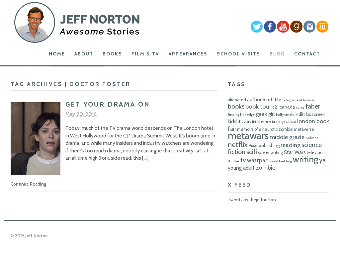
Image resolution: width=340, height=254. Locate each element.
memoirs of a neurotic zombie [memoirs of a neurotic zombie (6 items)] (265, 129)
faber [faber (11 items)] (312, 106)
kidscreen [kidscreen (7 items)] (315, 114)
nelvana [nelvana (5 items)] (311, 138)
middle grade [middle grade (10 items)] (287, 137)
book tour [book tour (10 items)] (258, 106)
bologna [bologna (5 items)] (289, 100)
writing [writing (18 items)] (305, 159)
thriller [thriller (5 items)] (233, 161)
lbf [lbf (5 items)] (254, 122)
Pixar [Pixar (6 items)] (253, 145)
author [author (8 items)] (254, 99)
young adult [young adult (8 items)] (241, 168)
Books (112, 54)
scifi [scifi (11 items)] (251, 152)
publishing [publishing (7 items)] (269, 145)
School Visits (238, 54)
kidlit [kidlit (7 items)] (300, 114)
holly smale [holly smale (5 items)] (285, 115)
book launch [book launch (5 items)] (305, 100)
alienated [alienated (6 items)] (237, 99)
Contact (307, 54)
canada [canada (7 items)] (287, 107)
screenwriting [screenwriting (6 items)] (270, 152)
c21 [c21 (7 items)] (275, 107)
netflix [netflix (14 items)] (238, 144)
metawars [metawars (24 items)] (248, 135)
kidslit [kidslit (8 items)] (234, 121)
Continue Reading (28, 184)
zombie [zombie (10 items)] (265, 167)
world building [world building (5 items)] (281, 161)
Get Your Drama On (107, 104)
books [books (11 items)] (236, 106)
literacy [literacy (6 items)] (264, 121)
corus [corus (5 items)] (300, 107)
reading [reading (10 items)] (290, 145)
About (83, 54)
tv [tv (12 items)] (243, 160)
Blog (277, 54)
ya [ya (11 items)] (322, 160)
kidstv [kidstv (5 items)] (246, 122)
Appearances (188, 54)
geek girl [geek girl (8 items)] (265, 114)
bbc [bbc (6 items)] (278, 99)
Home (57, 54)
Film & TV (145, 54)
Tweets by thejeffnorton (252, 199)
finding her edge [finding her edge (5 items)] (241, 115)
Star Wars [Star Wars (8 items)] (295, 152)
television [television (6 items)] (316, 152)
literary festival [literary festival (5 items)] (284, 122)
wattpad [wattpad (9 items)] (258, 160)
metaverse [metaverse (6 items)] (304, 129)
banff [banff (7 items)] (268, 100)
